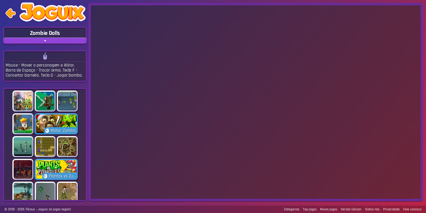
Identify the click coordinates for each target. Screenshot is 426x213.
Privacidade (391, 209)
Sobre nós (372, 209)
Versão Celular (351, 209)
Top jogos (310, 209)
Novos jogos (328, 209)
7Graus (30, 209)
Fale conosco (412, 209)
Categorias (291, 209)
